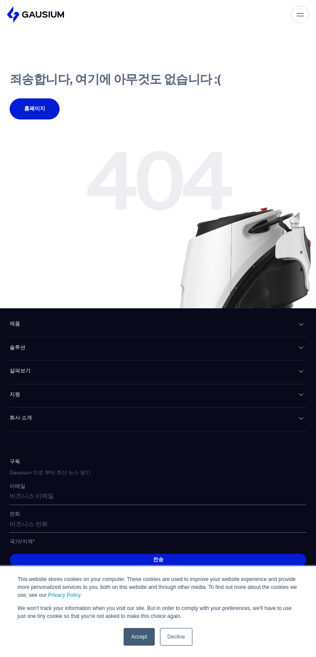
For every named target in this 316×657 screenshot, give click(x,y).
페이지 (34, 105)
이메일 (17, 486)
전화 (15, 514)
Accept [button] (139, 637)
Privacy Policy (64, 595)
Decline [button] (176, 637)
